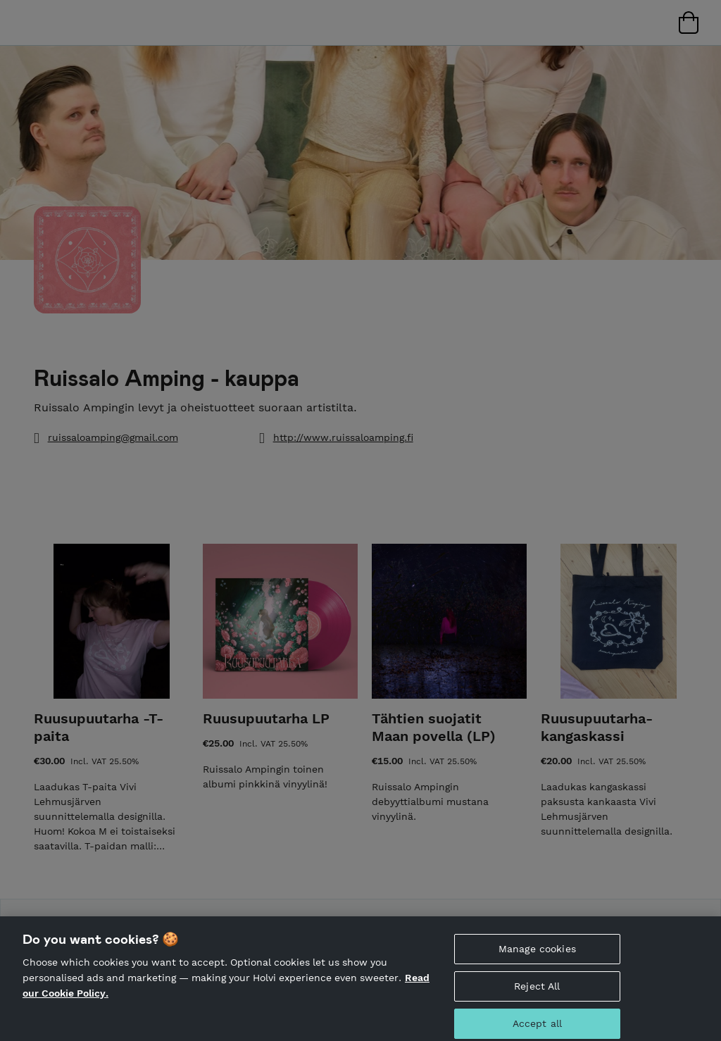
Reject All (537, 992)
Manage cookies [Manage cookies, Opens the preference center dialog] (537, 955)
